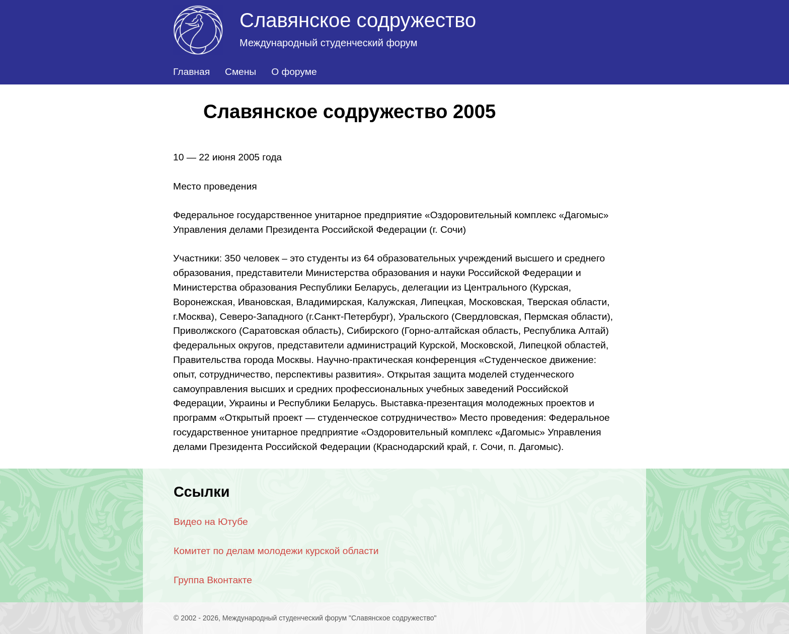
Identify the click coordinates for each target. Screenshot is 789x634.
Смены (240, 71)
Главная (191, 71)
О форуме (294, 71)
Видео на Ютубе (211, 521)
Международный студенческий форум (328, 42)
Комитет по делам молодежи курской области (276, 551)
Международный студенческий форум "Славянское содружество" (329, 618)
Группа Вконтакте (213, 580)
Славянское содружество (358, 20)
